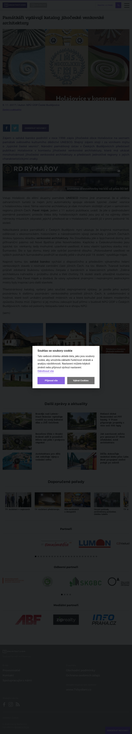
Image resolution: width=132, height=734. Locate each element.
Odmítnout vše (45, 371)
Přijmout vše (51, 380)
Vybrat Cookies (80, 380)
